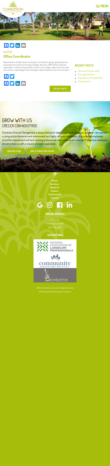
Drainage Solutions (86, 74)
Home (55, 181)
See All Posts (60, 88)
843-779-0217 (55, 227)
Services (54, 184)
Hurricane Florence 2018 (88, 71)
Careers (55, 191)
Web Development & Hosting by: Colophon (55, 291)
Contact (55, 198)
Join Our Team (14, 151)
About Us (54, 187)
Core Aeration (84, 81)
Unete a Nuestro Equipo (42, 151)
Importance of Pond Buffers (90, 78)
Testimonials (54, 194)
